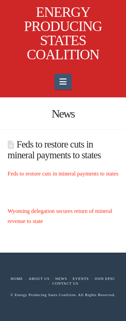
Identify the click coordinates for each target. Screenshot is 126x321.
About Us (39, 279)
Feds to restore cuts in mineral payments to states (63, 173)
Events (81, 279)
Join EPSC (104, 279)
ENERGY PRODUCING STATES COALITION (63, 33)
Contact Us (65, 283)
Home (17, 279)
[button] (63, 82)
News (61, 279)
